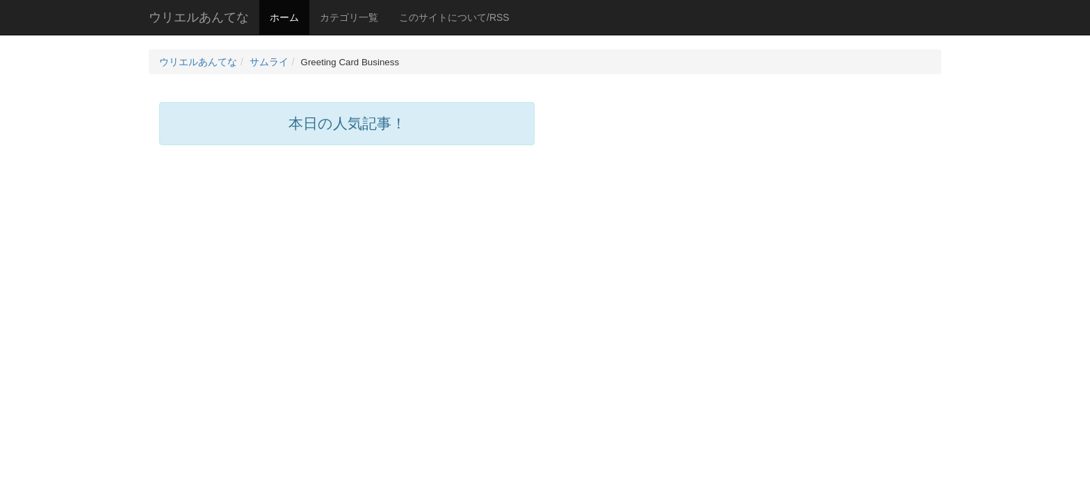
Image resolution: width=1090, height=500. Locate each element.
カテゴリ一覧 (349, 17)
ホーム (284, 17)
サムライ (269, 61)
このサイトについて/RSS (454, 17)
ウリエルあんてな (199, 17)
